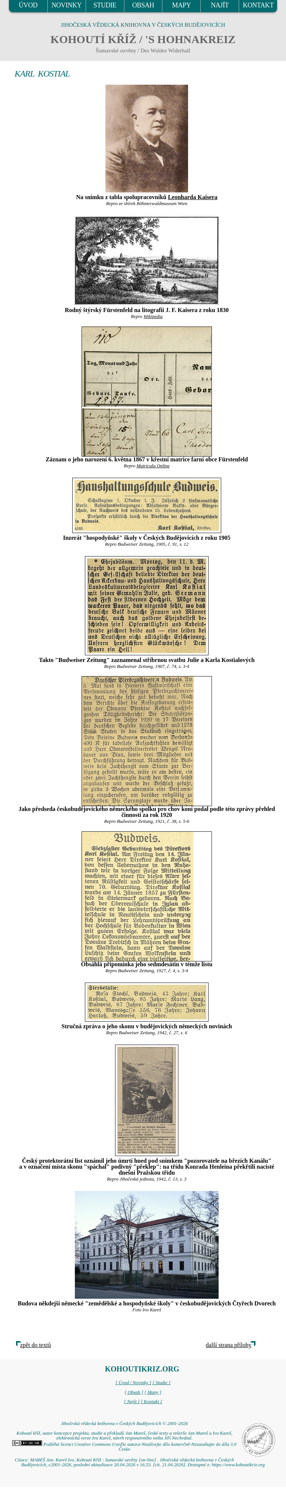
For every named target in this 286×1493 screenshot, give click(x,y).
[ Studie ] (161, 1382)
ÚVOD (28, 5)
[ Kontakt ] (151, 1401)
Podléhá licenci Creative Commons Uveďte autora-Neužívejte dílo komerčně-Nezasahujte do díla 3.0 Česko (124, 1447)
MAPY (181, 5)
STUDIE (105, 5)
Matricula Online (152, 465)
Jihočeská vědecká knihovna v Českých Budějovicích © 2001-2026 (124, 1423)
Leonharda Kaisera (192, 197)
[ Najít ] (132, 1401)
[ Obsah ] (134, 1392)
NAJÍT (220, 5)
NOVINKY (66, 5)
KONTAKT (258, 5)
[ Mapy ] (153, 1392)
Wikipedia (152, 316)
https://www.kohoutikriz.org (238, 1464)
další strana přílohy (229, 1345)
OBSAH (143, 5)
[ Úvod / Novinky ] (133, 1382)
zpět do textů (35, 1345)
